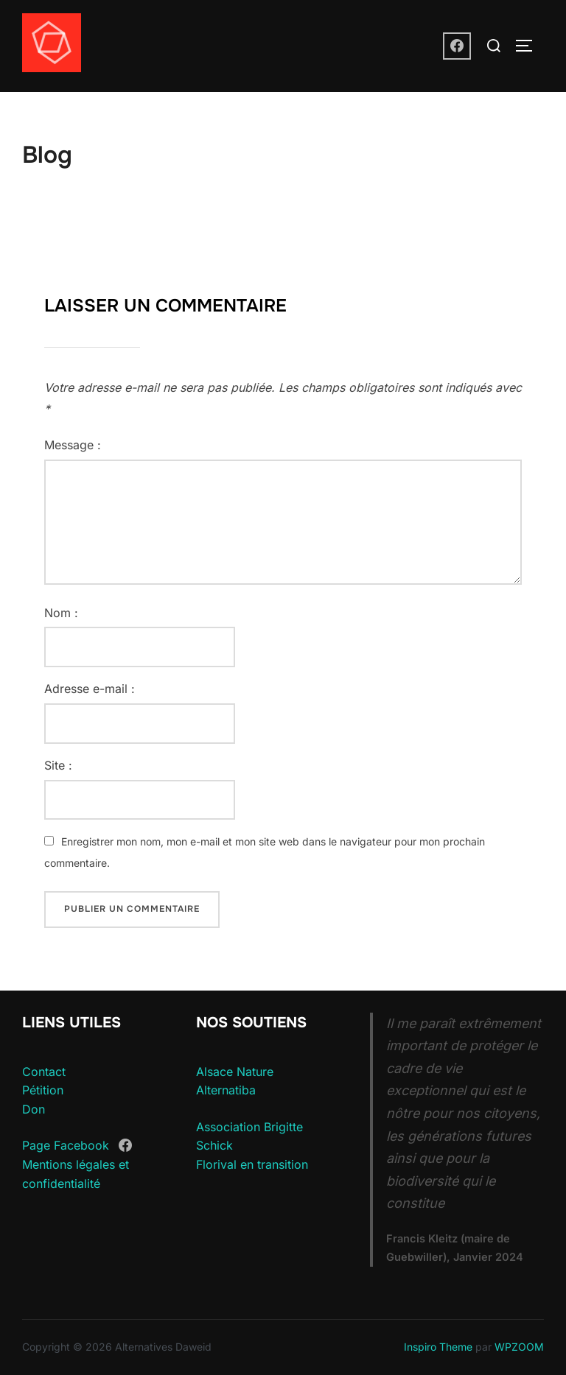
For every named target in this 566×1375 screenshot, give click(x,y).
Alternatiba (226, 1090)
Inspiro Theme (438, 1346)
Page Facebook (65, 1146)
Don (33, 1109)
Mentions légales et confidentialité (75, 1174)
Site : (58, 765)
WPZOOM (519, 1346)
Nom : (61, 612)
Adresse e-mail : (89, 688)
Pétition (42, 1090)
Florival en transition (252, 1164)
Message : (72, 444)
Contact (44, 1071)
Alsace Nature (234, 1071)
